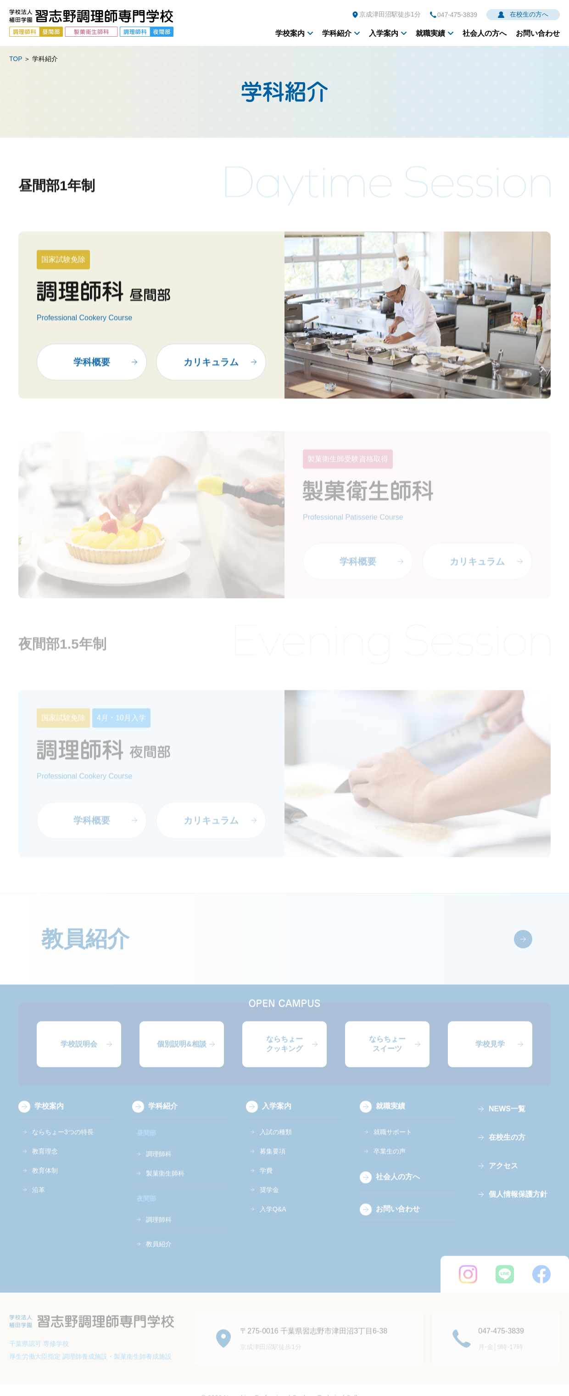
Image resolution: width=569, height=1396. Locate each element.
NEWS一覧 (507, 1116)
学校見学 (490, 1051)
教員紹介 (85, 946)
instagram (468, 1282)
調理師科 (159, 1161)
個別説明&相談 (181, 1051)
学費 (266, 1178)
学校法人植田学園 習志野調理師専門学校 (91, 23)
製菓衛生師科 (165, 1180)
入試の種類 (276, 1139)
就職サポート (393, 1139)
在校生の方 (507, 1145)
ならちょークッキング (284, 1051)
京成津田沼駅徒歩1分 (390, 14)
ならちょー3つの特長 (63, 1139)
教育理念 (45, 1158)
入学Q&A (273, 1216)
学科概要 (91, 367)
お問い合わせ (538, 33)
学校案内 (290, 33)
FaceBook (541, 1282)
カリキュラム (211, 367)
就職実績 (430, 33)
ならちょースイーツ (387, 1051)
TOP (15, 58)
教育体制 (45, 1178)
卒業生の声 (390, 1158)
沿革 (38, 1197)
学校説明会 (79, 1051)
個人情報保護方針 (518, 1201)
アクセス (503, 1173)
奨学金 (269, 1197)
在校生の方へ (529, 14)
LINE (505, 1282)
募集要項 (272, 1158)
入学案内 (383, 33)
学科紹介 (336, 33)
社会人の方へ (485, 33)
